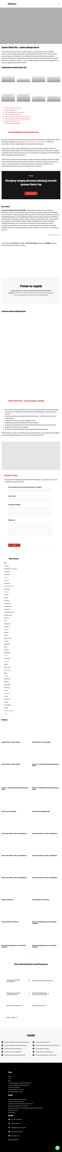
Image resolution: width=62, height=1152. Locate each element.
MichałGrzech (15, 1135)
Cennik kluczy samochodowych (13, 1048)
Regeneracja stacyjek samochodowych (18, 1106)
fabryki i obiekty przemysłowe (14, 112)
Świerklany (7, 693)
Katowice (6, 592)
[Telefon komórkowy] (9, 1123)
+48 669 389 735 (16, 1123)
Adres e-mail (12, 496)
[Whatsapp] (57, 1148)
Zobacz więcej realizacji (54, 235)
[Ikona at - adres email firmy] (9, 1127)
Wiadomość (11, 520)
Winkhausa (42, 142)
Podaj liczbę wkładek (14, 504)
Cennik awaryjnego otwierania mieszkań (15, 1045)
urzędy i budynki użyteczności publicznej (17, 119)
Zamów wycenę (31, 193)
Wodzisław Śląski (9, 710)
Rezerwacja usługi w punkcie (15, 1091)
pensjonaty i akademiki (12, 121)
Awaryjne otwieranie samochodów (17, 1099)
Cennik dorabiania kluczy (42, 1042)
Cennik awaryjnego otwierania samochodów (16, 1042)
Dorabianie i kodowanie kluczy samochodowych (20, 1103)
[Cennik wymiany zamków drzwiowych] (13, 1055)
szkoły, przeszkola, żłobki (12, 123)
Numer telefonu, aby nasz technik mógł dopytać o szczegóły (25, 487)
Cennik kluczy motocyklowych (12, 1051)
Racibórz (6, 661)
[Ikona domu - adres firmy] (9, 1119)
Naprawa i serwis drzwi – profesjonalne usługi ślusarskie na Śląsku (25, 1108)
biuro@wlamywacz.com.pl (18, 1127)
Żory (5, 713)
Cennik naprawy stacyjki (42, 1048)
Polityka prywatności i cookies (16, 1089)
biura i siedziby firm (11, 110)
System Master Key (13, 1110)
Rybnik (6, 676)
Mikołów (6, 629)
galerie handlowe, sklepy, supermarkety (17, 116)
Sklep (9, 1076)
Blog (9, 1080)
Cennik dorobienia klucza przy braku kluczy (48, 1045)
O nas (9, 1078)
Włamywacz (12, 4)
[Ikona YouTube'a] (9, 1136)
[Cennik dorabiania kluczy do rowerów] (44, 1055)
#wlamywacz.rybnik (16, 1131)
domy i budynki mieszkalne (13, 108)
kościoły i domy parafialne (13, 114)
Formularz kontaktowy (14, 1087)
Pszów (6, 655)
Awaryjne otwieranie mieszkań (16, 1101)
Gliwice (6, 577)
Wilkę (32, 142)
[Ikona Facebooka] (9, 1132)
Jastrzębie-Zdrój (8, 586)
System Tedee (11, 1112)
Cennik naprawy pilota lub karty (44, 1051)
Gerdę (28, 142)
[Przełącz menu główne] (58, 4)
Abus (36, 142)
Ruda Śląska (7, 670)
